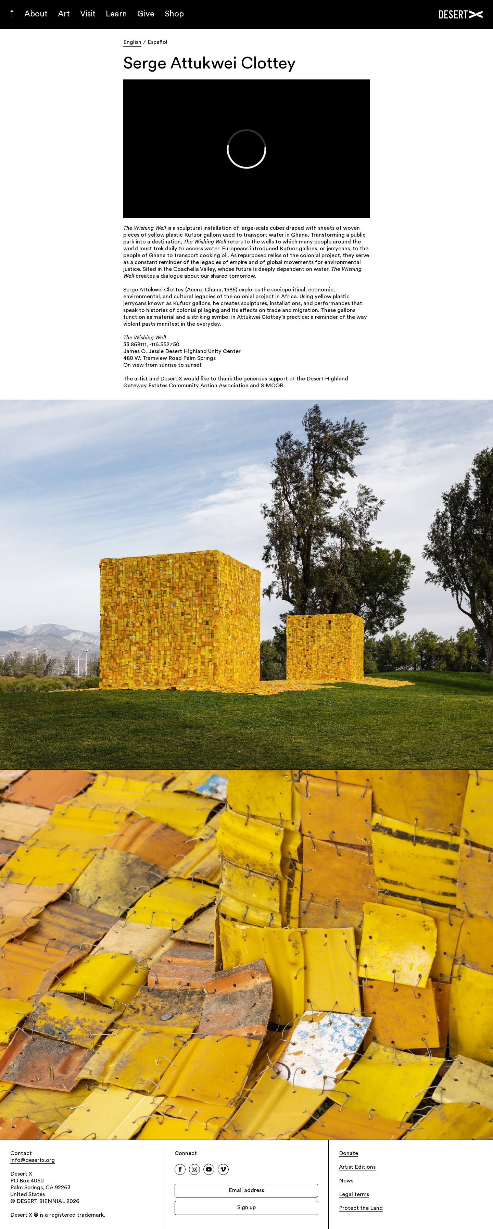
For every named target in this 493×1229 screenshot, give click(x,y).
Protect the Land (361, 1208)
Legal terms (354, 1194)
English (132, 42)
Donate (348, 1153)
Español (157, 42)
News (346, 1181)
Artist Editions (357, 1167)
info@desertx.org (32, 1160)
